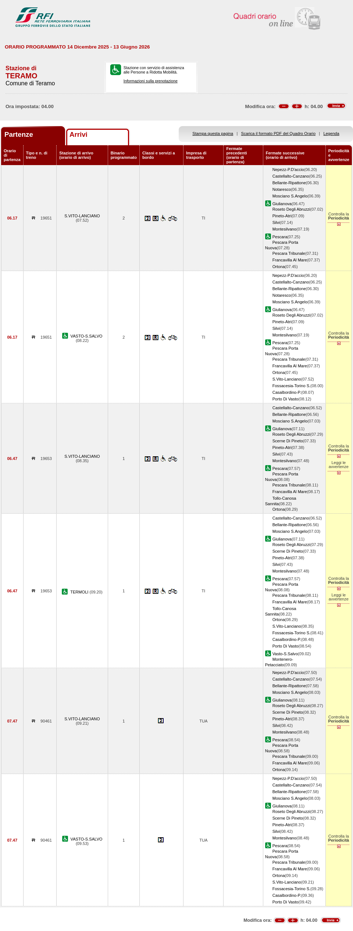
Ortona (278, 266)
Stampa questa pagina (212, 133)
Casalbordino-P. (286, 392)
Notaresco (281, 189)
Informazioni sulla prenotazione (151, 81)
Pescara (280, 237)
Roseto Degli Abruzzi (291, 209)
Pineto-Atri (282, 216)
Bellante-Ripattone (289, 183)
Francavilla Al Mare (289, 260)
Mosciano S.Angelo (289, 196)
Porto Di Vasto (285, 399)
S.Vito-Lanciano (286, 379)
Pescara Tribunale (288, 253)
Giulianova (282, 203)
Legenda (331, 133)
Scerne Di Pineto (287, 441)
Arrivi (78, 134)
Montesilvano (284, 229)
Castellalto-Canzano (290, 176)
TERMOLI (79, 592)
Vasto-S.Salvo (285, 654)
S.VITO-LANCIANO (82, 216)
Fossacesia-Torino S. (291, 386)
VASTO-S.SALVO (87, 336)
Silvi (276, 222)
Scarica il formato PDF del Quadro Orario (278, 133)
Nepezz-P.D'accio (288, 169)
